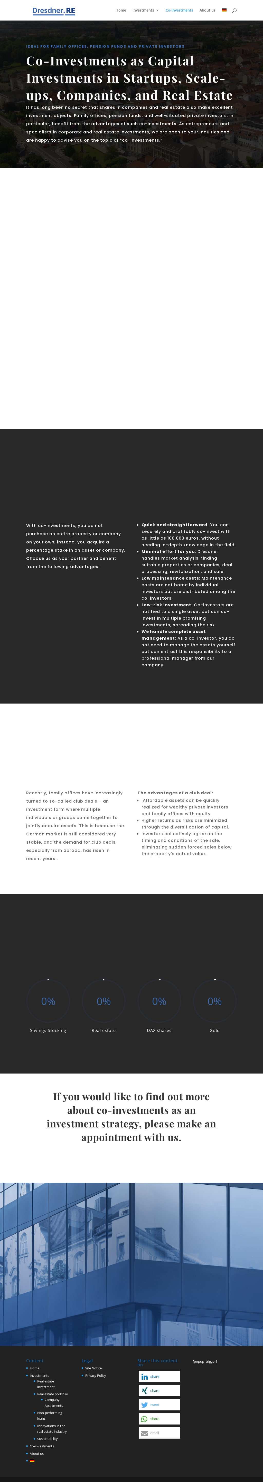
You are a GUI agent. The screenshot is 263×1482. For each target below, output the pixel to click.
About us (207, 10)
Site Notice (93, 1368)
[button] (159, 1376)
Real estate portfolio (52, 1394)
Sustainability (47, 1438)
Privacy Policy (95, 1375)
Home (121, 10)
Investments (143, 10)
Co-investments (179, 10)
